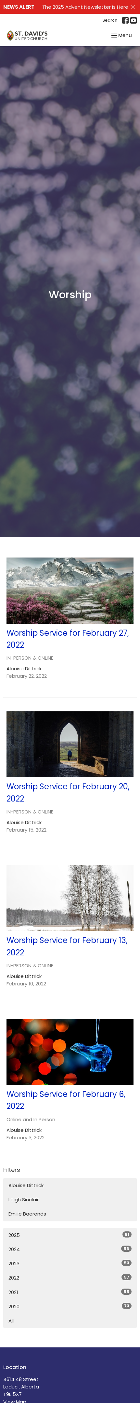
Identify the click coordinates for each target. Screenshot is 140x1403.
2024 (70, 1249)
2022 (70, 1277)
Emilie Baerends (27, 1213)
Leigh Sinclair (23, 1199)
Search (109, 20)
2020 (70, 1306)
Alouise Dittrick (26, 1185)
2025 (70, 1234)
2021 (70, 1292)
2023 (70, 1263)
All (11, 1320)
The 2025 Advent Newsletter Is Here (85, 7)
